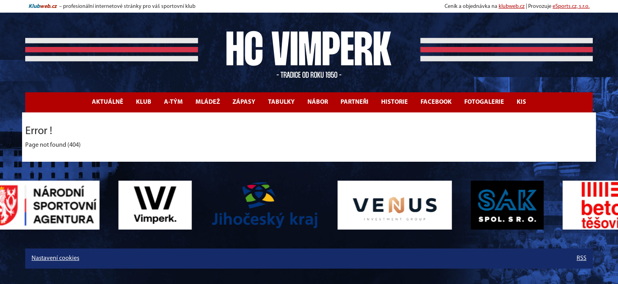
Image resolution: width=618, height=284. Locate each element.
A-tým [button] (173, 102)
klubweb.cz (512, 6)
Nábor (317, 102)
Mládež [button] (207, 102)
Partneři (355, 102)
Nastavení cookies (55, 258)
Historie (394, 102)
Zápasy (244, 102)
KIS (521, 102)
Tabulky (281, 102)
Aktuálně (107, 102)
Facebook (436, 102)
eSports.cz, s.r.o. (571, 6)
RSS (581, 258)
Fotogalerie (484, 102)
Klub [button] (143, 102)
